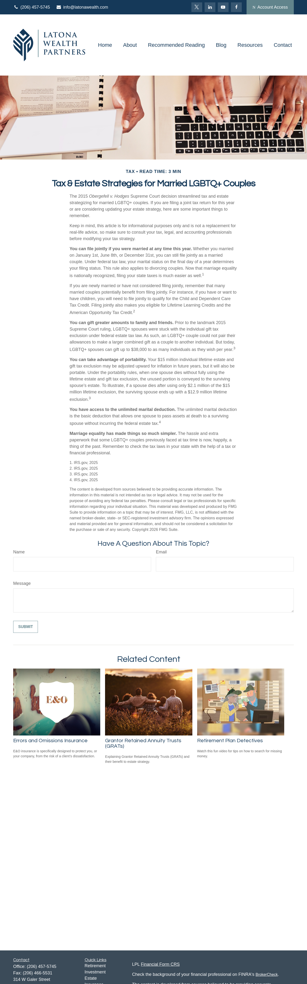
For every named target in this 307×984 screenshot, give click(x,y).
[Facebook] (236, 7)
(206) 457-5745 (31, 7)
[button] (105, 45)
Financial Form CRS (160, 964)
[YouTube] (223, 7)
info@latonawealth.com (82, 7)
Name (19, 552)
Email (161, 552)
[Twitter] (196, 7)
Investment (95, 972)
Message (22, 583)
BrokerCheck (267, 974)
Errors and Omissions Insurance (50, 740)
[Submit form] (25, 627)
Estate (91, 978)
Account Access (270, 7)
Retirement (95, 965)
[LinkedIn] (210, 7)
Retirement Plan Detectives (230, 740)
